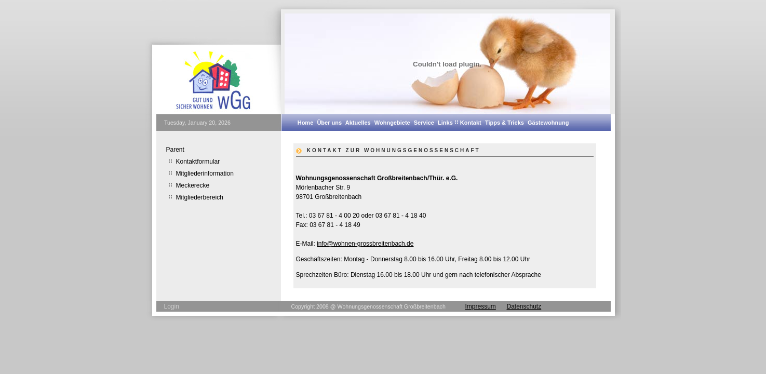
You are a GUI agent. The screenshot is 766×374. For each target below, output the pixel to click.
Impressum (480, 306)
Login (171, 306)
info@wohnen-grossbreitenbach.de (365, 243)
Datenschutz (524, 306)
